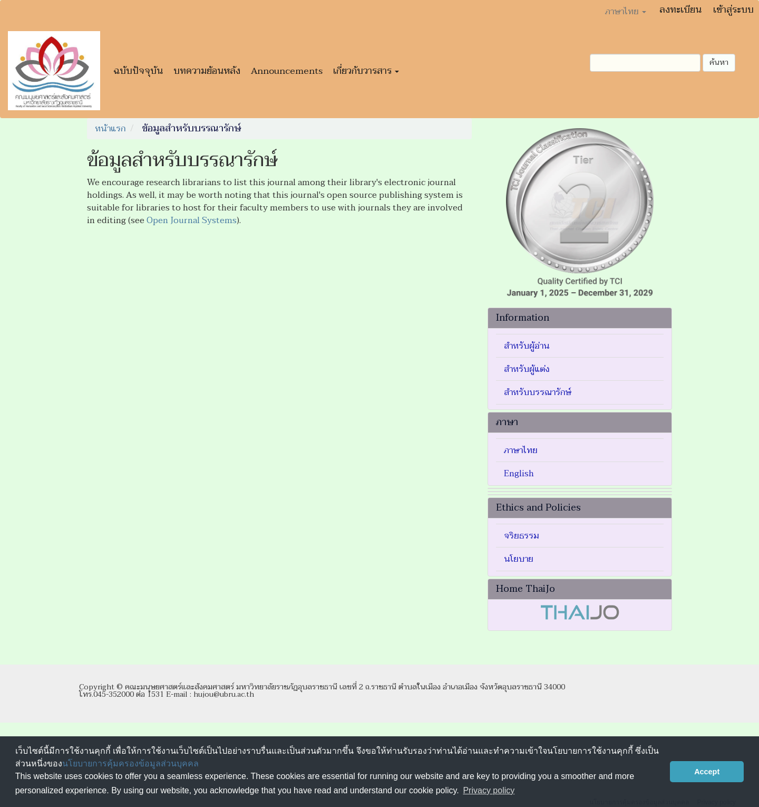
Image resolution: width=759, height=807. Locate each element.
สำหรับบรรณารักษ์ (537, 392)
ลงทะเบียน (680, 9)
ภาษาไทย (521, 450)
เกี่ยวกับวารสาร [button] (366, 71)
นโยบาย (518, 559)
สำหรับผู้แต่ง (526, 369)
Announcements (287, 71)
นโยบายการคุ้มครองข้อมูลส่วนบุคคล (130, 763)
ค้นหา (718, 62)
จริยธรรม (521, 536)
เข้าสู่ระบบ (733, 9)
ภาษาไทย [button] (625, 11)
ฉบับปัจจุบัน (138, 71)
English (519, 473)
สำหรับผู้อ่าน (527, 346)
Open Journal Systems (192, 220)
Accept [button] (706, 771)
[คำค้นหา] (645, 63)
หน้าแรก (110, 128)
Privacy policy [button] (488, 790)
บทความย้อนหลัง (206, 71)
